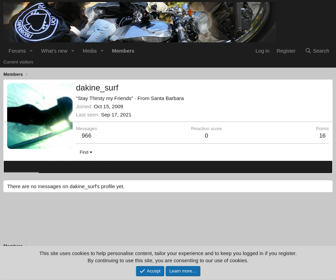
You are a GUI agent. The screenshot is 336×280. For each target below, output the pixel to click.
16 (322, 135)
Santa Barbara (167, 98)
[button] (31, 50)
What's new (54, 51)
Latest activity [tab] (57, 166)
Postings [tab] (90, 166)
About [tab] (113, 166)
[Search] (317, 50)
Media (90, 51)
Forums (17, 51)
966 (86, 135)
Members (123, 51)
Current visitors (18, 62)
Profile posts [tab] (21, 166)
